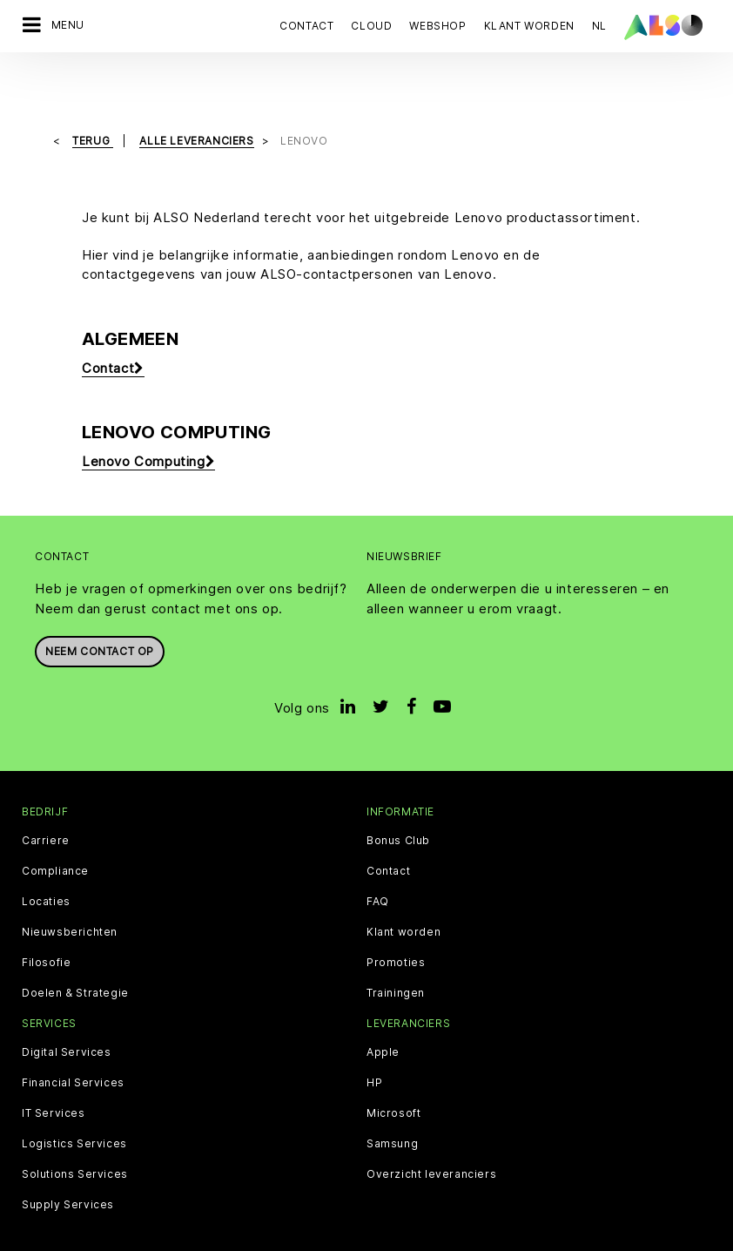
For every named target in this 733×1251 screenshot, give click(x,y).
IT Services (53, 1069)
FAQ (377, 857)
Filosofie (46, 918)
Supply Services (68, 1160)
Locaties (46, 857)
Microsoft (393, 1069)
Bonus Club (398, 796)
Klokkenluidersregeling (584, 1216)
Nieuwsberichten (70, 888)
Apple (383, 1008)
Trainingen (395, 949)
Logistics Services (74, 1099)
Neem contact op (99, 606)
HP (374, 1038)
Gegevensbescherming (236, 1216)
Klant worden (403, 888)
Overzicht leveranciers (431, 1130)
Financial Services (73, 1038)
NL (599, 25)
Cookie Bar (126, 1216)
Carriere (46, 796)
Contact (306, 25)
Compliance (55, 827)
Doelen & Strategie (75, 949)
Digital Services (66, 1008)
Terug (92, 96)
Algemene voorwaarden (438, 1216)
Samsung (392, 1099)
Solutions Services (75, 1130)
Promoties (395, 918)
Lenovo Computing (148, 417)
